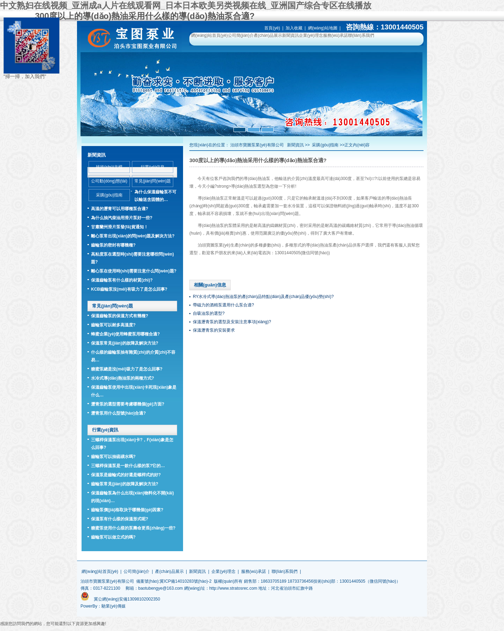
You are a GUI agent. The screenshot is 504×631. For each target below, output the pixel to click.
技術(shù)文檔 (109, 167)
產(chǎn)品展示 (268, 35)
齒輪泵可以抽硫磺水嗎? (113, 456)
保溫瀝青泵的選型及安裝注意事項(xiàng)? (232, 321)
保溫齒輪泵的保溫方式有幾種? (119, 315)
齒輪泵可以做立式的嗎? (113, 537)
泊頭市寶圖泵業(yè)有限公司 (257, 145)
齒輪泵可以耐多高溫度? (113, 325)
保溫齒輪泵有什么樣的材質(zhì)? (122, 280)
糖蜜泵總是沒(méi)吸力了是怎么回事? (126, 369)
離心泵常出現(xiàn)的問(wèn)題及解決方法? (133, 236)
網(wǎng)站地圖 (322, 28)
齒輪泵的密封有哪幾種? (113, 245)
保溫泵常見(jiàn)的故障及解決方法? (124, 343)
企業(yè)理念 (311, 35)
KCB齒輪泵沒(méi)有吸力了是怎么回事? (129, 289)
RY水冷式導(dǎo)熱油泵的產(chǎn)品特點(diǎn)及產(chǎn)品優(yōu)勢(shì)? (263, 296)
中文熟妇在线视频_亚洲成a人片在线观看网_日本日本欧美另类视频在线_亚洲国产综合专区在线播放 (185, 5)
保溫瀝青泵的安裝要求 (214, 330)
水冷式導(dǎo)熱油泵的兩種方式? (122, 378)
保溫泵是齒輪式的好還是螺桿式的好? (126, 474)
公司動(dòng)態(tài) (109, 181)
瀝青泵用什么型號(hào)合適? (118, 413)
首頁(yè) (272, 28)
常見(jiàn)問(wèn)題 (152, 181)
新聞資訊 (290, 35)
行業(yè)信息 (153, 167)
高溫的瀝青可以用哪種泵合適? (119, 208)
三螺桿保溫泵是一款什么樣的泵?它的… (128, 465)
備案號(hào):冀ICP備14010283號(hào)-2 (173, 581)
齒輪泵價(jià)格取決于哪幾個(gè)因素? (127, 509)
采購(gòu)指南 (325, 145)
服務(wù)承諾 (335, 35)
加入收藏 (294, 28)
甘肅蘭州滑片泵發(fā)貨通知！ (119, 226)
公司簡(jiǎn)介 (241, 35)
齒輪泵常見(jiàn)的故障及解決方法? (124, 483)
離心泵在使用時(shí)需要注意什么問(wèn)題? (133, 271)
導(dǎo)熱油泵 (257, 178)
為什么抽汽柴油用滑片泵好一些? (121, 217)
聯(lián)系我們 (361, 35)
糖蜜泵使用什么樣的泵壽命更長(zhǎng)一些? (133, 528)
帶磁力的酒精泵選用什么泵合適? (223, 305)
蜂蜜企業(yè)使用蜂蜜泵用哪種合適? (125, 334)
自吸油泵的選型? (209, 313)
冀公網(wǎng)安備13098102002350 (127, 599)
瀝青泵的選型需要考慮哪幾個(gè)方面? (127, 404)
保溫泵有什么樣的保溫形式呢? (119, 518)
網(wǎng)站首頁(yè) (209, 35)
